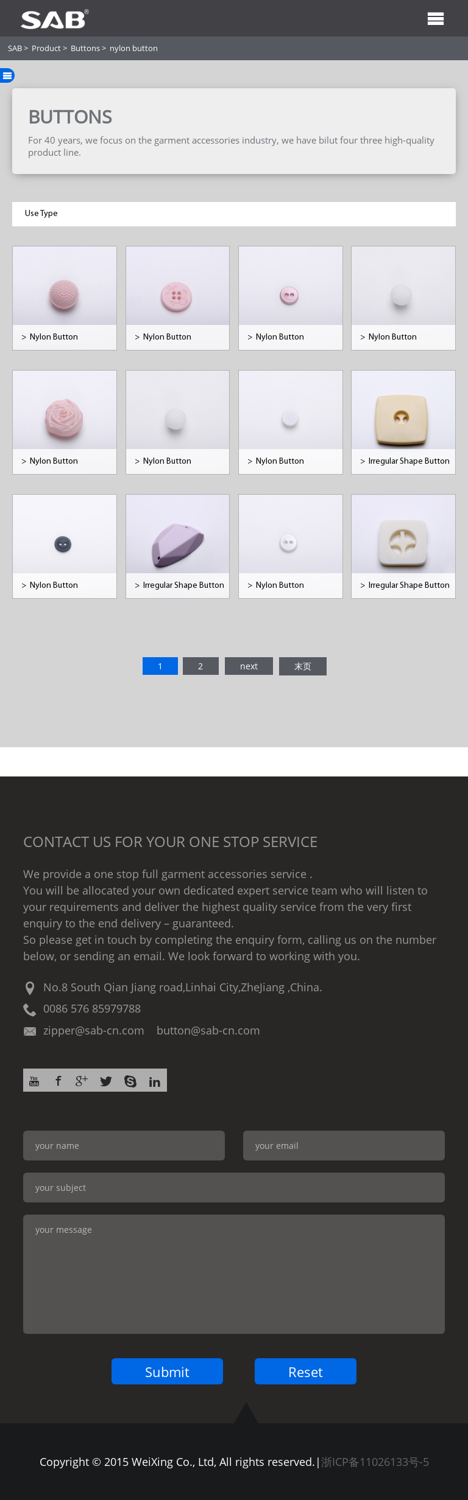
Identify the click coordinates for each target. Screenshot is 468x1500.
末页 (302, 666)
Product (46, 48)
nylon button (134, 48)
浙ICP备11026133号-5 (375, 1461)
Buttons (85, 48)
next (249, 666)
